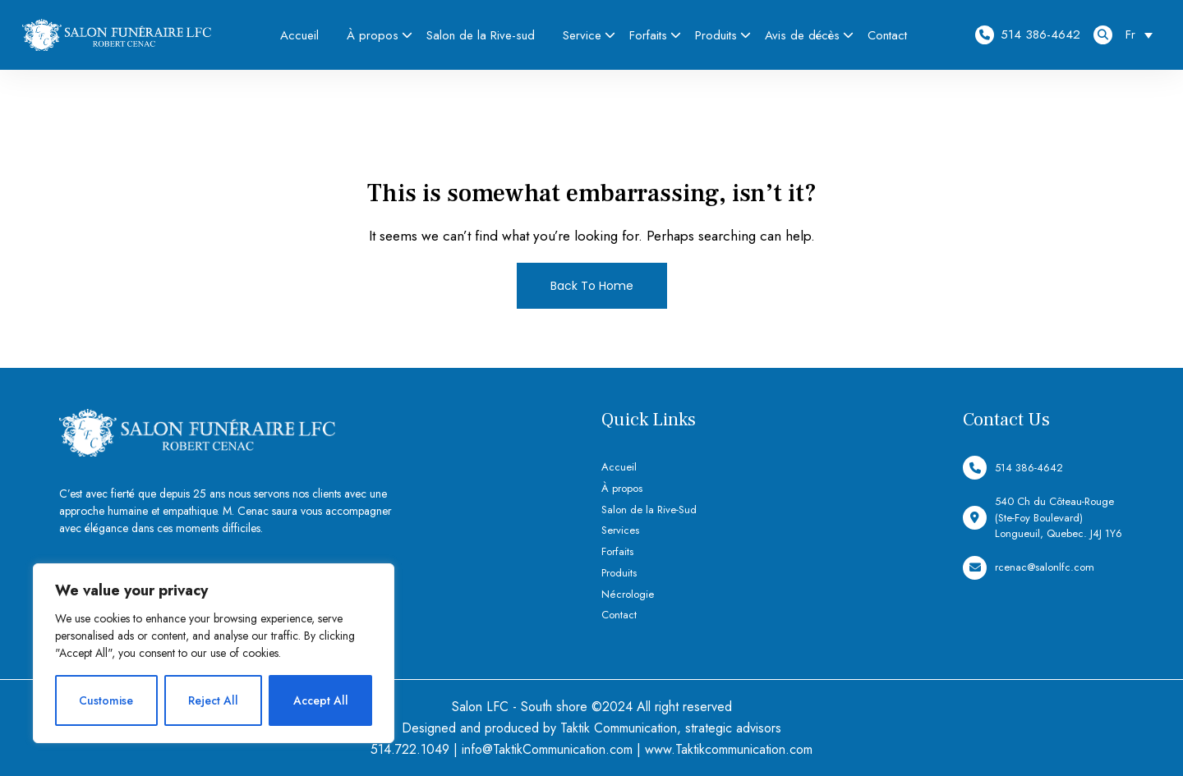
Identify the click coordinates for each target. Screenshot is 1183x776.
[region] (213, 653)
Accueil (299, 35)
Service (582, 35)
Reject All (213, 700)
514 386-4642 (1027, 34)
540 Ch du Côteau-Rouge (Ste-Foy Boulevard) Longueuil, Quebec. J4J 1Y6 (1042, 517)
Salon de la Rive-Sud (649, 509)
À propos (372, 35)
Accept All (320, 700)
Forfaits (648, 35)
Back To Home (591, 286)
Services (620, 530)
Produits (716, 35)
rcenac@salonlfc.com (1028, 568)
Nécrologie (627, 594)
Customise (106, 700)
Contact (887, 35)
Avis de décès (802, 35)
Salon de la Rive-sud (480, 35)
